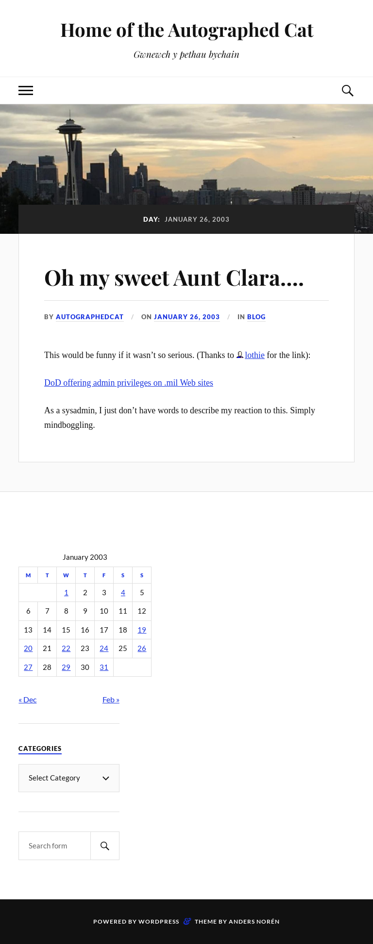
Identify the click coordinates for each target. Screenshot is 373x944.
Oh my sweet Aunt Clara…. (174, 276)
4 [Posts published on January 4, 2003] (123, 592)
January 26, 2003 (187, 317)
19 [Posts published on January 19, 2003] (141, 630)
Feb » (110, 699)
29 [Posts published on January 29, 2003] (66, 667)
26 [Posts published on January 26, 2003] (141, 648)
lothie (255, 355)
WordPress (158, 921)
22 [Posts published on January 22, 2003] (66, 648)
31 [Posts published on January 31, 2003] (104, 667)
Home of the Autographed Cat (186, 29)
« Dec (27, 699)
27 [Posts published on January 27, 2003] (28, 667)
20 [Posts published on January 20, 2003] (28, 648)
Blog (256, 317)
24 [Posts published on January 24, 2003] (104, 648)
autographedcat (90, 317)
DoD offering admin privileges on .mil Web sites (128, 383)
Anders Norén (254, 921)
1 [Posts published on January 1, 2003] (66, 592)
